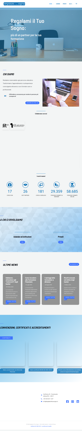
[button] (32, 103)
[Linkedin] (77, 401)
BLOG (72, 4)
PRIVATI (66, 3)
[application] (56, 4)
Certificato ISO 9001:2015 (36, 426)
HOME (55, 4)
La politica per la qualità (46, 426)
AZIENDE (61, 3)
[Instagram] (72, 401)
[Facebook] (67, 401)
